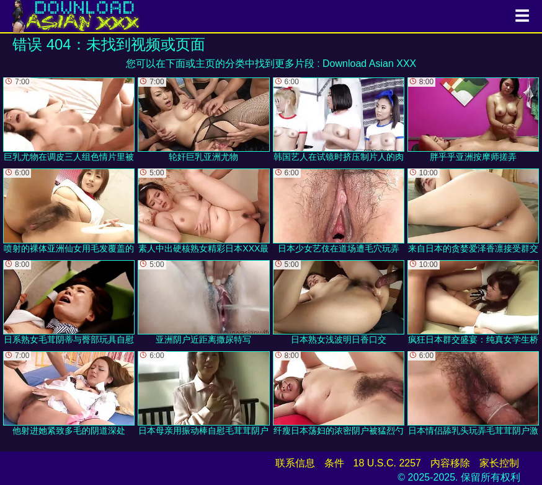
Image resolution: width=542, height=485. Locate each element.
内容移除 (450, 463)
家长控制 (499, 463)
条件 (334, 463)
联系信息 (295, 463)
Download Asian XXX (369, 63)
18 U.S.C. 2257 (387, 463)
